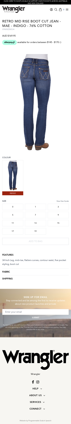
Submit (35, 317)
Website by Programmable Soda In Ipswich (35, 421)
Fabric (6, 271)
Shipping (7, 278)
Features (7, 255)
